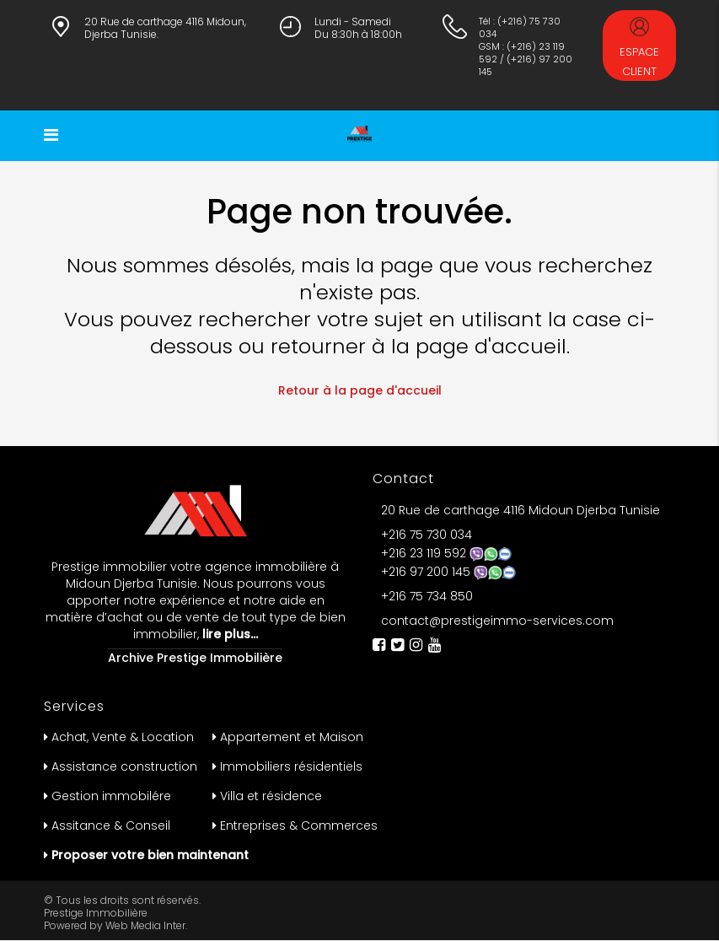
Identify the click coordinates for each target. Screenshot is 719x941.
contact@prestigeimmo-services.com (497, 620)
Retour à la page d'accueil (360, 390)
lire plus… (228, 634)
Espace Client (639, 48)
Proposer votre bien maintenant (150, 855)
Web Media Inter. (146, 925)
